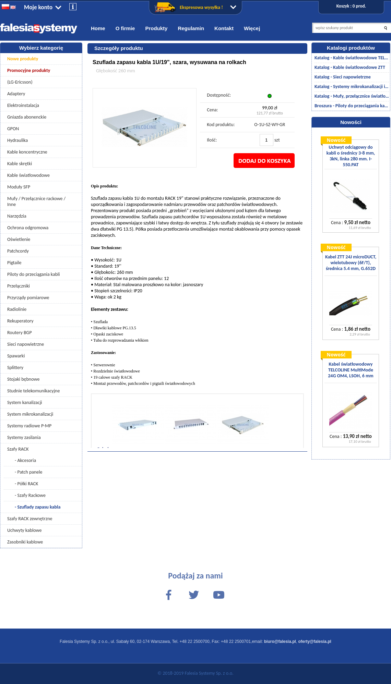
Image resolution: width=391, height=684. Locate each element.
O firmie (125, 28)
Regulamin (191, 28)
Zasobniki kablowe (25, 542)
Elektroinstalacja (23, 105)
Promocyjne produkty (28, 70)
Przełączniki (18, 286)
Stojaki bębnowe (23, 379)
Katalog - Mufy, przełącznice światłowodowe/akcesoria (352, 96)
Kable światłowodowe (28, 175)
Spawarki (16, 356)
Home (98, 28)
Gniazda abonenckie (26, 117)
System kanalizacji (24, 402)
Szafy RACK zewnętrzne (29, 519)
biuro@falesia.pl (280, 641)
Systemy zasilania (24, 437)
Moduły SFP (18, 187)
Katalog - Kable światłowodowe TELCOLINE (352, 58)
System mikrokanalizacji (30, 414)
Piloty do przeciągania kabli (33, 274)
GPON (13, 129)
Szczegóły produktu (118, 48)
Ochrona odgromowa (27, 228)
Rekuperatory (20, 321)
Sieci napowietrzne (25, 344)
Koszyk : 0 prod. (351, 6)
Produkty (156, 28)
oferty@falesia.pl (314, 641)
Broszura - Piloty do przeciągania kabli (352, 106)
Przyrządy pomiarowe (28, 298)
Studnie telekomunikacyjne (33, 391)
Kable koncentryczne (27, 152)
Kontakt (224, 28)
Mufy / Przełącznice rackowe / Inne (36, 201)
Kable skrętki (19, 164)
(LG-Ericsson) (20, 82)
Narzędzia (16, 216)
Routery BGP (19, 332)
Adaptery (16, 94)
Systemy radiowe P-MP (29, 426)
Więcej (252, 28)
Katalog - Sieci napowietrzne (343, 77)
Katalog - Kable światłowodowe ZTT (350, 67)
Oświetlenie (18, 239)
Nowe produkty (22, 59)
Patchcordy (18, 251)
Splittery (15, 367)
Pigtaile (14, 263)
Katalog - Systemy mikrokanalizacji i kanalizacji (352, 86)
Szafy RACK (18, 449)
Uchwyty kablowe (24, 530)
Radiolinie (16, 309)
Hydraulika (17, 140)
